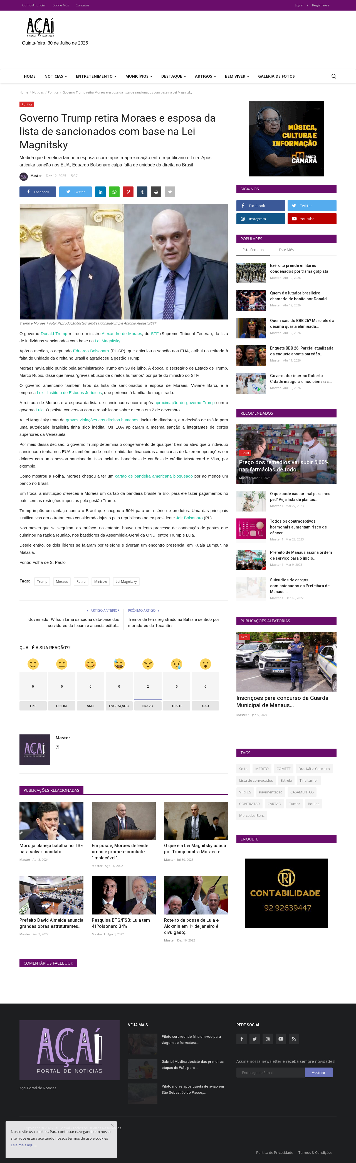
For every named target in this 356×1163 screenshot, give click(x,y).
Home (30, 76)
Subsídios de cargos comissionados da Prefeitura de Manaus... (300, 586)
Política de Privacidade (274, 1152)
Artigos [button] (205, 76)
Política (53, 92)
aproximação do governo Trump (184, 402)
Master (30, 177)
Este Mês (286, 249)
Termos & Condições (315, 1152)
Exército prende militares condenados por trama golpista (299, 268)
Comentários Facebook (48, 963)
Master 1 (98, 934)
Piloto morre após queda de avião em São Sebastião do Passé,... (193, 1089)
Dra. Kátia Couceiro (314, 768)
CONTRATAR (249, 803)
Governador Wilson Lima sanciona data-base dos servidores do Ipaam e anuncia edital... (73, 622)
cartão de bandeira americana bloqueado (154, 476)
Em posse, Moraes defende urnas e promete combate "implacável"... (120, 851)
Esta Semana (253, 249)
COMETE (283, 768)
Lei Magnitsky (107, 340)
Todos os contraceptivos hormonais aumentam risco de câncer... (298, 527)
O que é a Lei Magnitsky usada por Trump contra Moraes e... (195, 848)
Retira (81, 581)
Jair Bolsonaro (189, 517)
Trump (42, 581)
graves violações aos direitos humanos (102, 419)
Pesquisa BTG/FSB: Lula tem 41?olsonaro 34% (121, 923)
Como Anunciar (34, 5)
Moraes (62, 581)
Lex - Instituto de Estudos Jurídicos (69, 392)
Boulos (313, 803)
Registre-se (321, 5)
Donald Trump (54, 333)
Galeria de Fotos (276, 76)
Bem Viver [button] (237, 76)
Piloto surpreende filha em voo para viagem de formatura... (191, 1039)
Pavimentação (271, 792)
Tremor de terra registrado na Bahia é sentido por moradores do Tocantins (173, 622)
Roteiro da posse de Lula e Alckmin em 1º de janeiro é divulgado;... (191, 926)
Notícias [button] (55, 76)
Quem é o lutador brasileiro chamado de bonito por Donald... (300, 296)
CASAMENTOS (302, 792)
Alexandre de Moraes (122, 333)
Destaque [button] (173, 76)
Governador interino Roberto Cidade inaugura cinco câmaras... (301, 378)
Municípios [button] (138, 76)
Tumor (294, 803)
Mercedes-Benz (251, 815)
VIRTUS (245, 792)
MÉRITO (262, 768)
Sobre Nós (61, 5)
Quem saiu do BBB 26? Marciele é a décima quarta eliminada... (302, 323)
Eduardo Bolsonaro (91, 350)
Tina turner (309, 780)
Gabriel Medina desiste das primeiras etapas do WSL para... (193, 1064)
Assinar (319, 1072)
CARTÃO (274, 803)
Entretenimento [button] (96, 76)
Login (299, 5)
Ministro (100, 581)
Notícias (38, 92)
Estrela (286, 780)
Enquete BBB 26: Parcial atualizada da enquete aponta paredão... (301, 351)
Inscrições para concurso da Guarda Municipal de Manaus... (282, 702)
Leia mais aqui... (24, 1144)
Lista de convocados (256, 780)
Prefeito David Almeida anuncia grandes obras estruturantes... (51, 923)
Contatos (83, 5)
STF (155, 333)
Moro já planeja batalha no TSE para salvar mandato (51, 848)
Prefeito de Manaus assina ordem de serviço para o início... (301, 555)
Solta (243, 768)
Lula (39, 409)
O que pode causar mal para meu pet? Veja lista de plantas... (300, 496)
